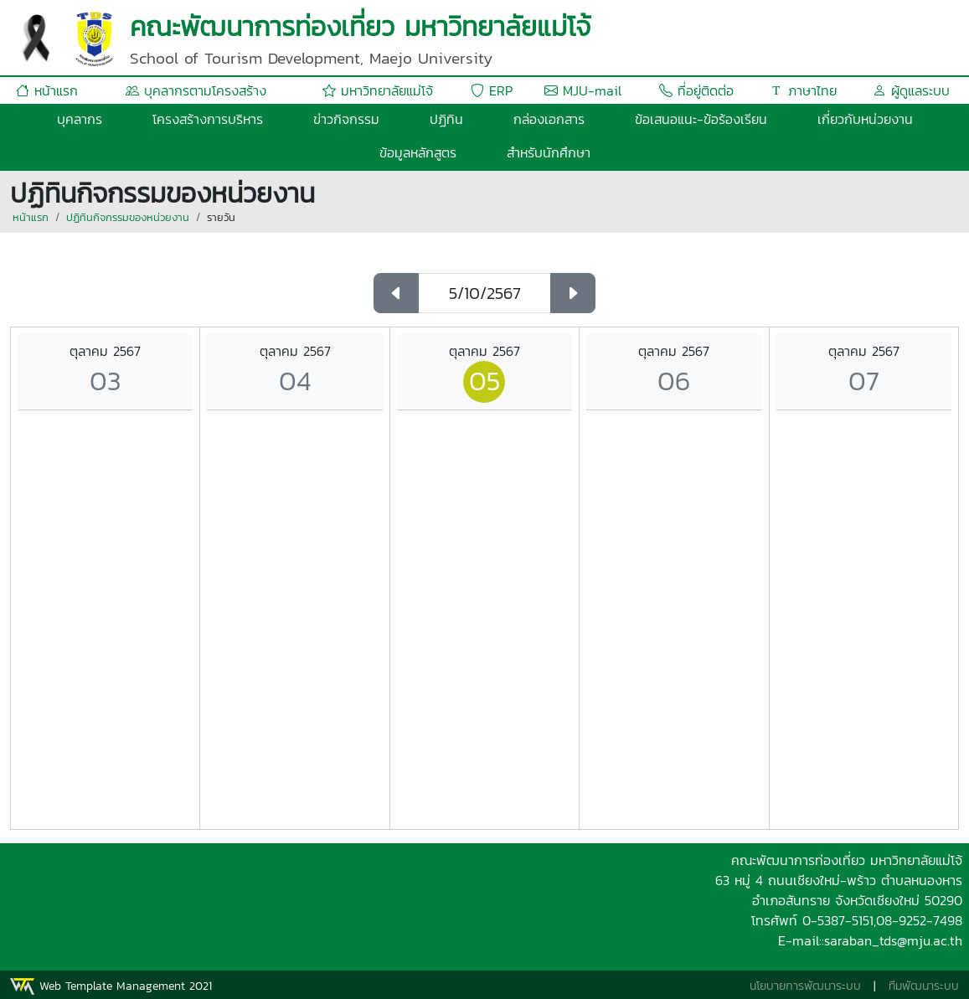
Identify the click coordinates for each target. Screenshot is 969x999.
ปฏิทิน (446, 119)
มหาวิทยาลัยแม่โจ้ (377, 90)
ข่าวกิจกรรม (346, 119)
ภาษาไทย (803, 90)
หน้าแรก (47, 90)
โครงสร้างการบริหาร (207, 119)
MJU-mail (582, 90)
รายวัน (221, 217)
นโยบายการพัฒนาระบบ (805, 986)
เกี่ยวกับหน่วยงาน (865, 119)
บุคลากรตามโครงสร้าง (196, 90)
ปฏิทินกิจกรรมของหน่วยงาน (127, 217)
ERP (492, 90)
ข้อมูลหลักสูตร (417, 152)
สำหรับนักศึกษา (548, 152)
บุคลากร (79, 119)
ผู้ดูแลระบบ (911, 90)
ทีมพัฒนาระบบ (924, 986)
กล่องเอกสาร (549, 119)
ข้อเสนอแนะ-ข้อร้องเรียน (701, 119)
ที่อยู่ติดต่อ (696, 90)
